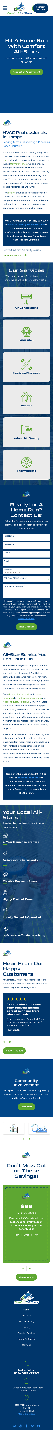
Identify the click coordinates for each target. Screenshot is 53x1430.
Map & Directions (26, 1413)
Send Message (26, 626)
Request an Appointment (26, 71)
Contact (26, 1344)
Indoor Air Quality (26, 1338)
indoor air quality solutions (16, 701)
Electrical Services (26, 1333)
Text (17, 1234)
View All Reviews (14, 1050)
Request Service (40, 8)
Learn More (26, 1106)
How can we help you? (14, 586)
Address (8, 569)
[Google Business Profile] (14, 1426)
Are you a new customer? (16, 578)
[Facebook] (26, 1426)
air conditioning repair (19, 694)
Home (26, 1309)
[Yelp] (20, 1426)
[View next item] (10, 1042)
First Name (9, 536)
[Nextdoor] (38, 1426)
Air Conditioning (26, 1321)
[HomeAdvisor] (32, 1426)
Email (6, 561)
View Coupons (26, 1277)
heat (5, 160)
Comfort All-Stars (18, 163)
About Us (26, 1315)
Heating (26, 1327)
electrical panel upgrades (29, 697)
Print (36, 1234)
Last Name (9, 544)
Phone (7, 553)
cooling (12, 192)
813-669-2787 (26, 1373)
